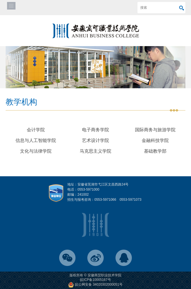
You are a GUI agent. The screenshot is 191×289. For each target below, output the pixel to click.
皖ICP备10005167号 (95, 280)
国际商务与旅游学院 (155, 129)
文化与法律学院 (36, 151)
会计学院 (36, 129)
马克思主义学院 (95, 151)
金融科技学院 (155, 140)
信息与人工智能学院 (35, 140)
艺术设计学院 (95, 140)
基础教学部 (155, 151)
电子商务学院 (95, 129)
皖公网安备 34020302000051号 (95, 284)
